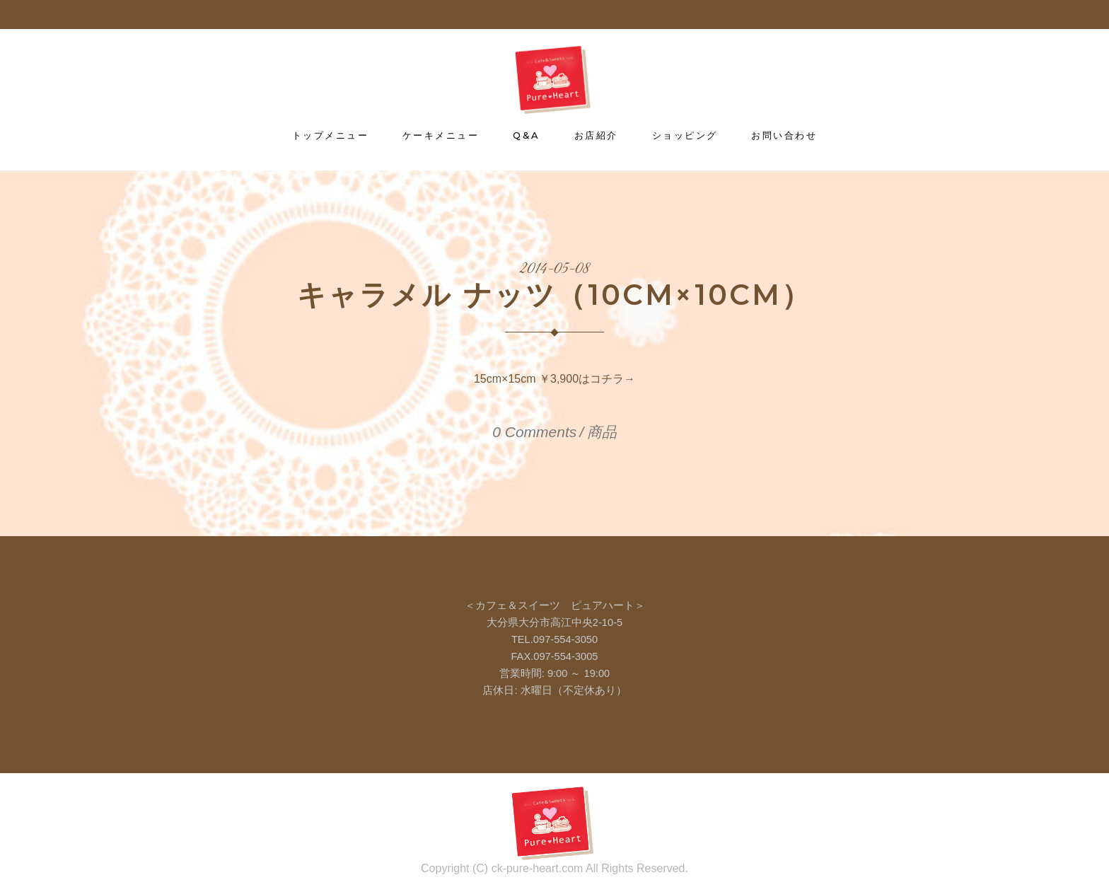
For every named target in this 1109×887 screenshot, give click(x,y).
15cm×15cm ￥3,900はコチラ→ (554, 379)
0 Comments (534, 432)
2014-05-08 (555, 269)
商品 (602, 432)
